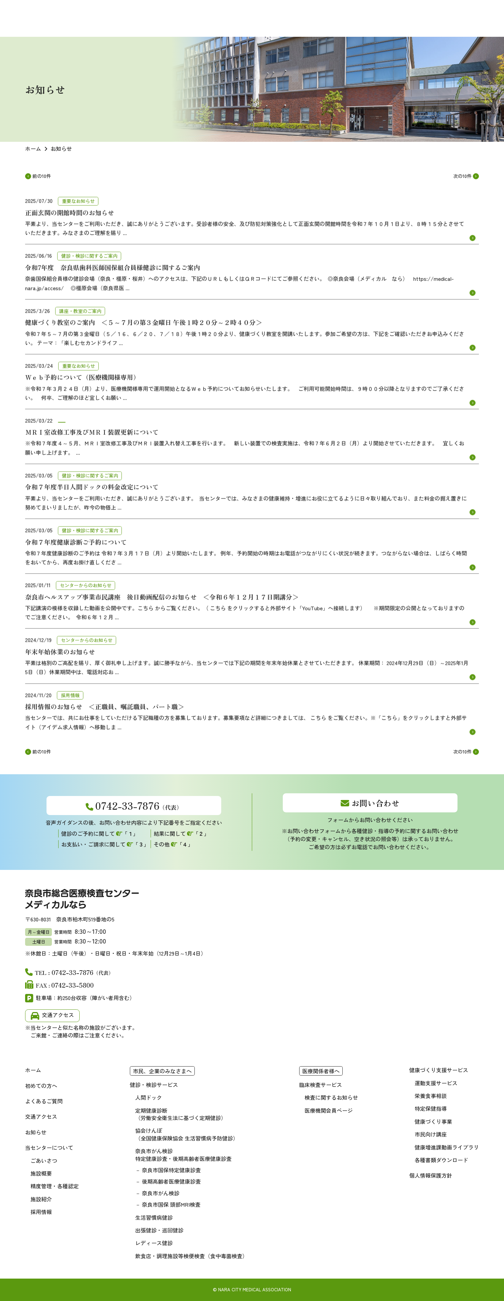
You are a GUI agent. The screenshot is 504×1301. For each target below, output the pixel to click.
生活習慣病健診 (154, 1217)
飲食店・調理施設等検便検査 (191, 1256)
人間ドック (148, 1097)
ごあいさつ (43, 1161)
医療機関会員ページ (329, 1110)
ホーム (33, 1070)
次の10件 (462, 176)
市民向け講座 (431, 1134)
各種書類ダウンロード (441, 1160)
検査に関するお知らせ (331, 1097)
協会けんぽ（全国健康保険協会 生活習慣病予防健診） (186, 1134)
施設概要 (41, 1173)
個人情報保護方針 (430, 1175)
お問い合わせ (375, 803)
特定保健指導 (431, 1108)
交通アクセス (58, 1015)
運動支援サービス (436, 1083)
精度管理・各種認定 (54, 1186)
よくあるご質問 (44, 1101)
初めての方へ (41, 1086)
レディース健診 (154, 1243)
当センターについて (49, 1147)
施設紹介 (41, 1199)
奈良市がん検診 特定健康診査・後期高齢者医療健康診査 (183, 1154)
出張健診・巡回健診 (159, 1230)
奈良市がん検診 (160, 1193)
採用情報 (41, 1212)
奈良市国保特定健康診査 (171, 1170)
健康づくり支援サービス (438, 1070)
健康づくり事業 (433, 1121)
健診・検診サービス (154, 1085)
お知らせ (36, 1132)
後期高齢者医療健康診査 (171, 1181)
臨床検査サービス (320, 1085)
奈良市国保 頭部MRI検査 (171, 1204)
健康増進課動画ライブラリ (447, 1147)
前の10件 (41, 176)
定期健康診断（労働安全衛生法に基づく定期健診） (180, 1114)
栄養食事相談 (431, 1096)
